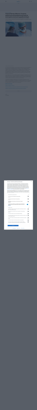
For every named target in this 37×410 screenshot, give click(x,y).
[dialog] (18, 205)
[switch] (28, 196)
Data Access (18, 228)
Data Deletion (14, 228)
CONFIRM (13, 225)
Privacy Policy (22, 228)
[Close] (31, 182)
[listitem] (18, 194)
